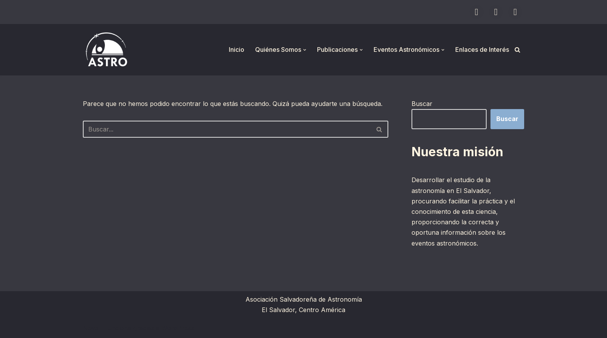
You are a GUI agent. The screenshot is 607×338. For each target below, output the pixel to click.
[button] (304, 49)
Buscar (422, 104)
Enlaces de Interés (482, 49)
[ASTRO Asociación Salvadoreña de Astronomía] (106, 49)
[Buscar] (517, 50)
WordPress (177, 328)
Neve (90, 328)
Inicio (236, 49)
